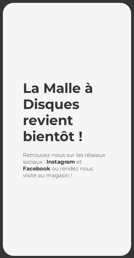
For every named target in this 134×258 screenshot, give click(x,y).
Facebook (36, 168)
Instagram (60, 161)
